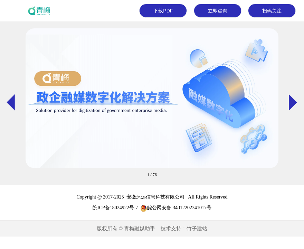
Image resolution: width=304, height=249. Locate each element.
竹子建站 (197, 228)
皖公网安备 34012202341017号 (179, 207)
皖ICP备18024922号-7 (115, 207)
